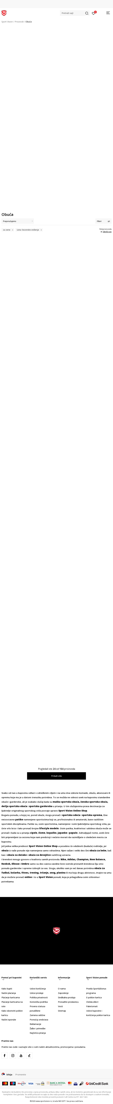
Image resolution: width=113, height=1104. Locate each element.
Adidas (71, 859)
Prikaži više (56, 776)
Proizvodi (19, 21)
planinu (61, 872)
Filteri (103, 221)
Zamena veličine (37, 1015)
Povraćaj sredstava (39, 1019)
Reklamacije (35, 1024)
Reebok (5, 863)
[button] (74, 13)
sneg (52, 872)
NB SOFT (62, 1101)
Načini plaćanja (8, 993)
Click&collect (92, 1001)
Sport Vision (7, 21)
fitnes (24, 872)
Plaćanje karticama (10, 997)
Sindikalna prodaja (66, 997)
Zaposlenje (63, 993)
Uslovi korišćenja (38, 988)
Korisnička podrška (39, 1001)
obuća (5, 850)
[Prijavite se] (93, 13)
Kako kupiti (6, 988)
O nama (62, 988)
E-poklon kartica (94, 997)
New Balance (97, 859)
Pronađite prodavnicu (68, 1001)
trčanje (44, 872)
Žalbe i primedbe (37, 1028)
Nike (63, 859)
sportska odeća (71, 815)
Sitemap (62, 1010)
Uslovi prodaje (36, 993)
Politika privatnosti (39, 997)
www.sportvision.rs (44, 1101)
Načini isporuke (8, 1019)
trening (34, 872)
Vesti (60, 1006)
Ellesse (16, 863)
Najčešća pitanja (38, 1033)
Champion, (83, 859)
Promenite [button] (20, 1074)
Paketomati (92, 1006)
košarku (15, 872)
